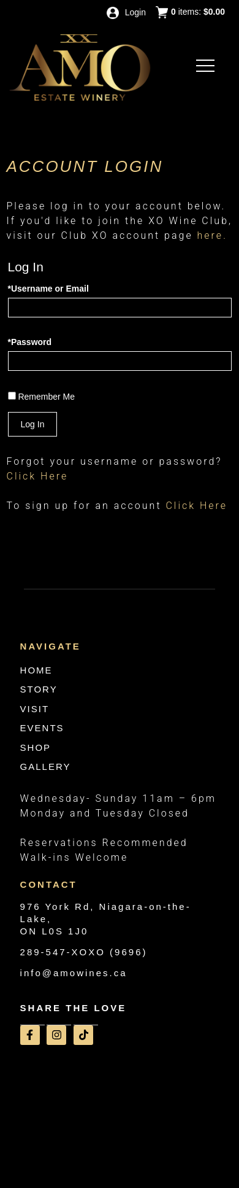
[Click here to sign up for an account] (196, 505)
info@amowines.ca (73, 973)
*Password (30, 342)
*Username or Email (48, 288)
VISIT (35, 709)
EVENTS (42, 728)
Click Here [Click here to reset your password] (38, 476)
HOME (36, 670)
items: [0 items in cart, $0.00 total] (190, 12)
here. (212, 235)
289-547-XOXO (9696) (84, 952)
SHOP (35, 747)
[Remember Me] (12, 396)
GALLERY (45, 766)
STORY (39, 689)
